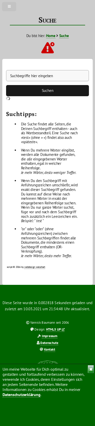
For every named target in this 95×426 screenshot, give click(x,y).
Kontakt (49, 349)
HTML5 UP (53, 329)
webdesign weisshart (34, 267)
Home (50, 35)
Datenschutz (49, 343)
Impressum (50, 336)
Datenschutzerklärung (22, 394)
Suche (64, 35)
